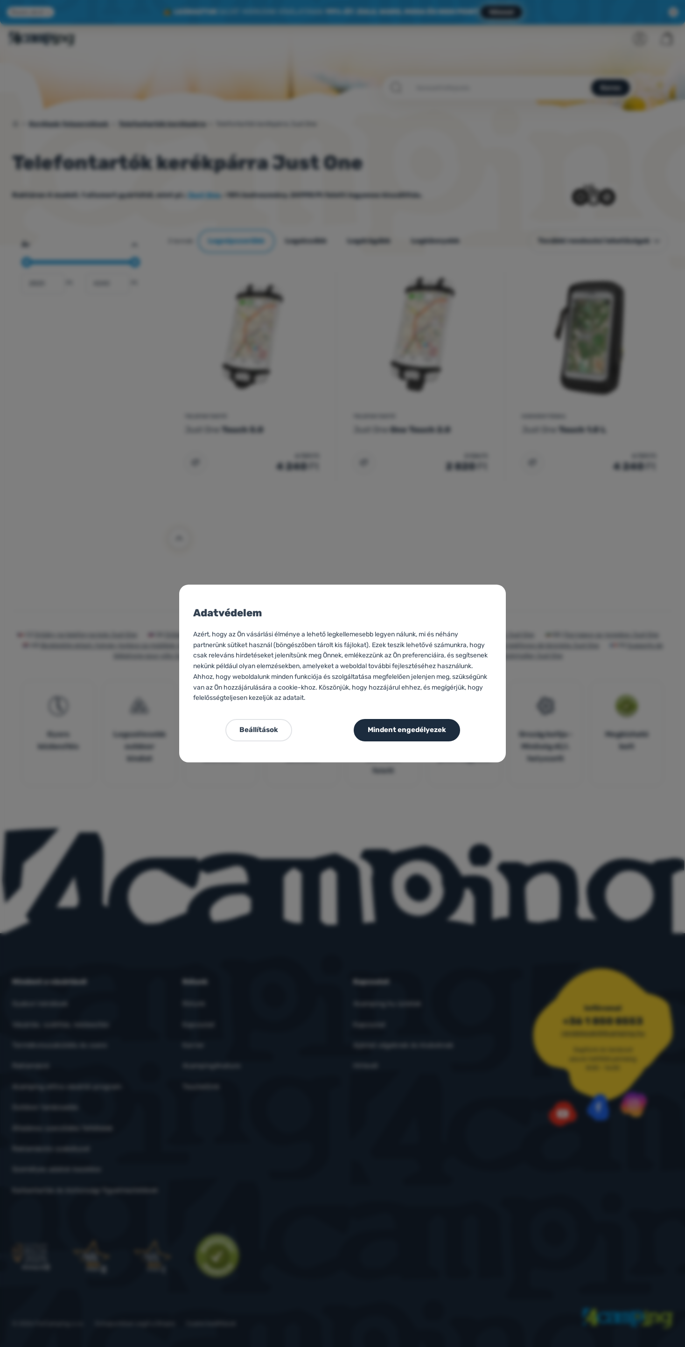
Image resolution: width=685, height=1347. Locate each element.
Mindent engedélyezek (407, 730)
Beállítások (258, 730)
